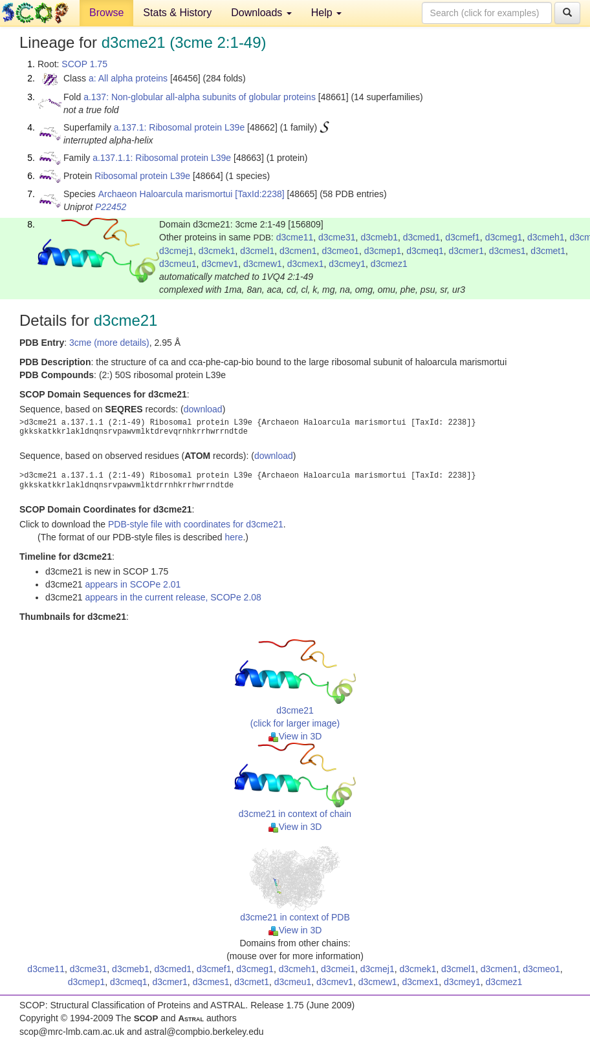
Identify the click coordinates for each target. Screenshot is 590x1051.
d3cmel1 (257, 251)
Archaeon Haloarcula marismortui (165, 194)
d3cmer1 (466, 251)
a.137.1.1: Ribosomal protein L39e (162, 158)
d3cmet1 (547, 251)
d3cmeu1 (178, 264)
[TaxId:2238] (259, 194)
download (203, 409)
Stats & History (177, 12)
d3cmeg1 (504, 237)
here (233, 537)
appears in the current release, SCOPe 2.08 (173, 597)
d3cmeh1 (546, 237)
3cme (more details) (109, 342)
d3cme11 (295, 237)
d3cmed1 (422, 237)
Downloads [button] (261, 12)
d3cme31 (337, 237)
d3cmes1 (507, 251)
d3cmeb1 (379, 237)
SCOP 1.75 (84, 64)
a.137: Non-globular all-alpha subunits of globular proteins (199, 97)
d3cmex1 (305, 264)
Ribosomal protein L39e (142, 176)
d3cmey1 (347, 264)
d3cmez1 (389, 264)
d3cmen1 (298, 251)
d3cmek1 (217, 251)
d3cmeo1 (340, 251)
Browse (106, 12)
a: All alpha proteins (128, 78)
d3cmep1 (383, 251)
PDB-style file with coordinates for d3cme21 (195, 524)
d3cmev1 (219, 264)
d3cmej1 (176, 251)
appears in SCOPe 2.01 (132, 584)
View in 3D (295, 736)
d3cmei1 (338, 969)
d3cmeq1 (425, 251)
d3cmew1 (262, 264)
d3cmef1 (462, 237)
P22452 (110, 207)
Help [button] (326, 12)
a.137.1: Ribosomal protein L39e (179, 127)
